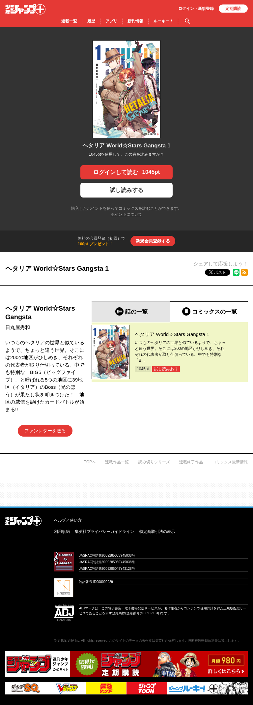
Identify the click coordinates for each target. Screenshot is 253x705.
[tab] (131, 311)
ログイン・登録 (196, 8)
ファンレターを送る (45, 430)
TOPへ (90, 462)
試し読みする (126, 190)
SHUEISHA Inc (68, 640)
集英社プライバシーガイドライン (104, 531)
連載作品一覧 (117, 462)
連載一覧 (69, 21)
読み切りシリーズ (154, 462)
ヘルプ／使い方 (68, 520)
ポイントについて (126, 214)
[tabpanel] (170, 352)
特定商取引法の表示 (157, 531)
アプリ (111, 21)
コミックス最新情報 (230, 462)
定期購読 (233, 8)
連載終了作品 (191, 462)
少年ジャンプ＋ (25, 9)
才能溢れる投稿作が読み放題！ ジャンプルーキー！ (126, 492)
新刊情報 (135, 21)
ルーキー (163, 21)
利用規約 (62, 531)
